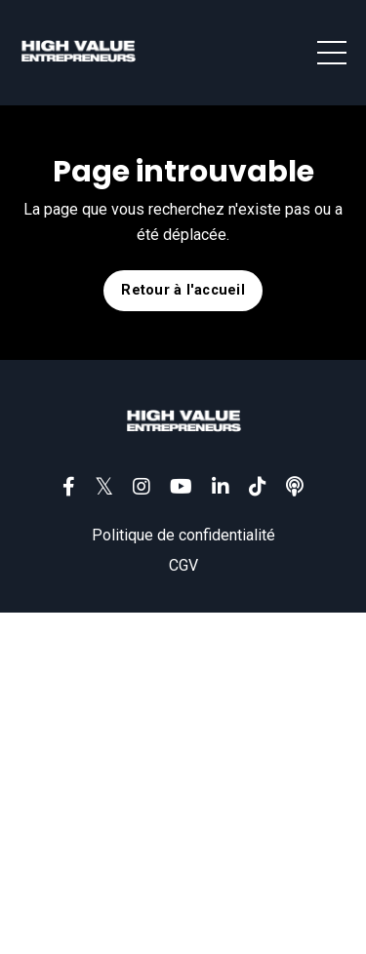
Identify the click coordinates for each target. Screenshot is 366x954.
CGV (183, 565)
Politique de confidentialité (183, 535)
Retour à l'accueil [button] (183, 290)
